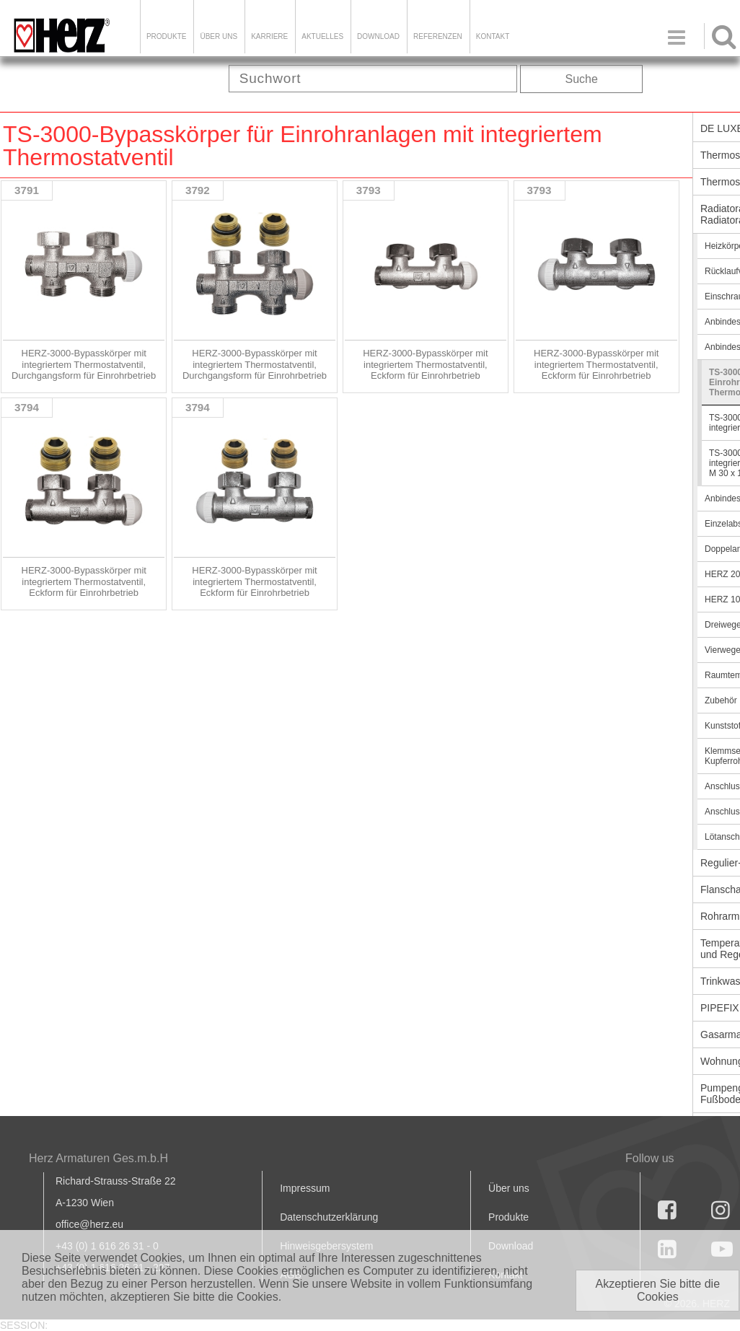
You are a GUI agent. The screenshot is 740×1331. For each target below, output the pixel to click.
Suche (581, 79)
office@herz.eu (89, 1224)
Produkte (166, 36)
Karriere (269, 36)
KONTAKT (492, 36)
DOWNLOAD (378, 36)
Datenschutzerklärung (329, 1217)
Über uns (508, 1188)
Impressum (305, 1188)
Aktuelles (322, 36)
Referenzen (437, 36)
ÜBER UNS (218, 36)
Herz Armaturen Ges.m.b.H (98, 1158)
